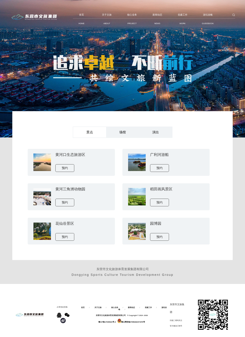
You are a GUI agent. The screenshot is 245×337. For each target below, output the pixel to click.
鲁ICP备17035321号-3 (107, 322)
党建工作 (148, 307)
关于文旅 (98, 307)
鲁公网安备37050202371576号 (133, 322)
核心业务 (114, 307)
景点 (89, 132)
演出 (155, 132)
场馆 (122, 132)
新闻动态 (131, 307)
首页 (83, 307)
